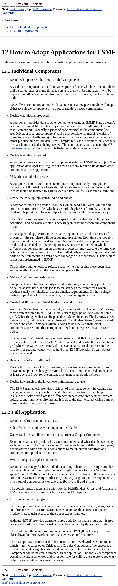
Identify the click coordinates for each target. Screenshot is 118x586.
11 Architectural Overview (84, 9)
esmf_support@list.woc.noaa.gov (23, 582)
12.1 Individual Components (28, 27)
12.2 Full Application (24, 31)
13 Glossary (18, 9)
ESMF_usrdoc (42, 9)
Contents (8, 13)
